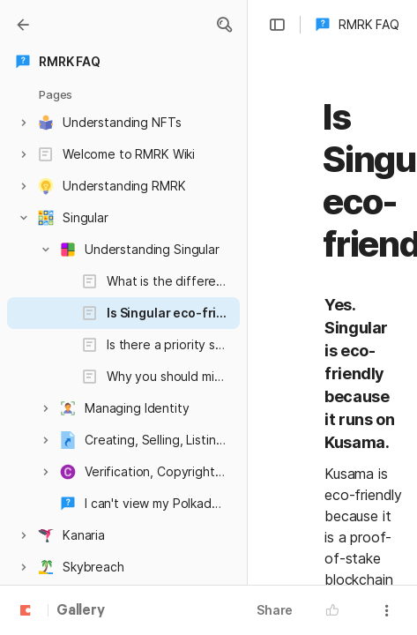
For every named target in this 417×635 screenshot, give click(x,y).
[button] (224, 24)
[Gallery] (23, 24)
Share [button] (275, 609)
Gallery (80, 611)
